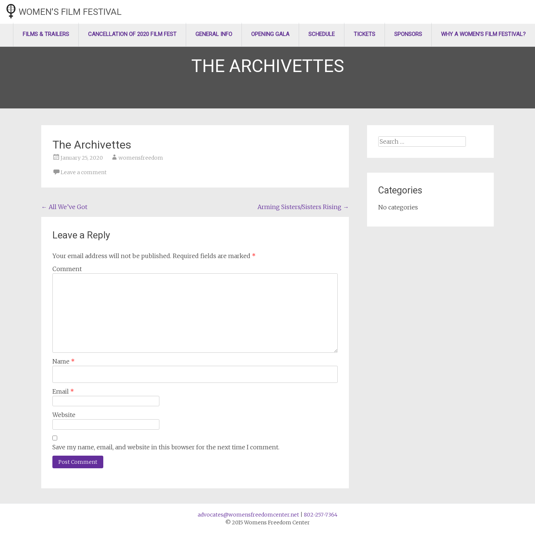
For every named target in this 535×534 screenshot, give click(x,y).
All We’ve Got (64, 207)
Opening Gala (270, 34)
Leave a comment (84, 172)
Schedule (321, 34)
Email (63, 391)
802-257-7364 (320, 514)
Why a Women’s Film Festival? (483, 34)
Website (63, 415)
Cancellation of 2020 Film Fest (132, 34)
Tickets (364, 34)
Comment (67, 269)
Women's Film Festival (70, 12)
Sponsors (408, 34)
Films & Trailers (46, 34)
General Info (213, 34)
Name (63, 361)
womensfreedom (141, 157)
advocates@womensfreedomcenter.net (248, 514)
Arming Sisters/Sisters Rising (303, 207)
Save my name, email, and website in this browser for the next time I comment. (165, 447)
